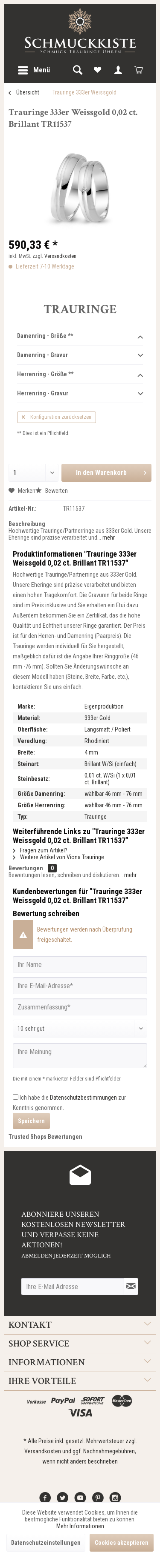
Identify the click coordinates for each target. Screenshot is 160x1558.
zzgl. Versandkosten (54, 256)
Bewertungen (26, 868)
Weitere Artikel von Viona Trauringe (58, 857)
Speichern (31, 1121)
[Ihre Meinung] (80, 1055)
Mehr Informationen (80, 1526)
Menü (34, 68)
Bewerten (51, 490)
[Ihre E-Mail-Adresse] (80, 985)
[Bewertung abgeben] (80, 1029)
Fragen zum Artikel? (40, 850)
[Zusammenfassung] (80, 1006)
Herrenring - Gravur (80, 393)
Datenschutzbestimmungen (83, 1097)
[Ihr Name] (80, 964)
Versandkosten (42, 1451)
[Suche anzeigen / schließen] (77, 70)
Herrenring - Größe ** (80, 374)
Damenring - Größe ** (80, 336)
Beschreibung (27, 523)
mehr (108, 537)
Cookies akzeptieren (121, 1542)
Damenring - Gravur (80, 355)
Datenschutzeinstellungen (46, 1542)
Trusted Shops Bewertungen (45, 1136)
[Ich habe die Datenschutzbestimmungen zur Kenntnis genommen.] (15, 1097)
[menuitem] (33, 70)
